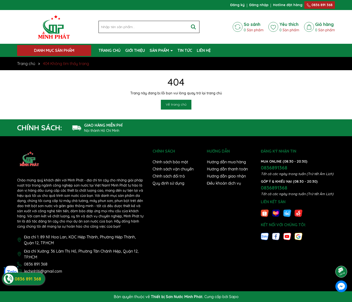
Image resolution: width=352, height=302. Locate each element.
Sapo (234, 296)
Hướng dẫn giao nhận (226, 176)
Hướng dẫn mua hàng (226, 161)
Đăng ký (237, 5)
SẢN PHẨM (160, 50)
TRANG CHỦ (110, 50)
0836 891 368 (319, 5)
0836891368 (274, 168)
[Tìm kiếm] (193, 27)
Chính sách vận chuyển (173, 169)
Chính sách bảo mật (170, 161)
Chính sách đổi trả (169, 176)
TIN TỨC (184, 50)
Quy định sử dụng (168, 183)
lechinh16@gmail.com (43, 271)
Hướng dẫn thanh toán (227, 169)
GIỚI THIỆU (135, 50)
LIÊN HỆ (204, 50)
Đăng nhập (258, 5)
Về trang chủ (176, 104)
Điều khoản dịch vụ (224, 183)
